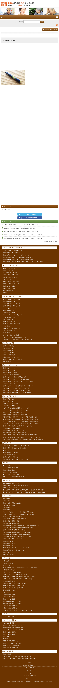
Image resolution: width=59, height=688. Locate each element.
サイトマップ (29, 678)
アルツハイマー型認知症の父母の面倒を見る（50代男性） (19, 658)
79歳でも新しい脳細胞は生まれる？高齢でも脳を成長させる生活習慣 (23, 439)
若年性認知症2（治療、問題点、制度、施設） (16, 485)
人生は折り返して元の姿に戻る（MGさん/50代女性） (18, 656)
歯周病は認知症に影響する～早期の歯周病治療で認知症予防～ (21, 435)
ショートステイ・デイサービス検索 (13, 629)
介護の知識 (6, 561)
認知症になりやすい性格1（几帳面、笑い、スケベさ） (18, 386)
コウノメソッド (7, 450)
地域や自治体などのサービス (11, 647)
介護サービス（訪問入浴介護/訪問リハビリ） (16, 574)
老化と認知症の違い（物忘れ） (12, 252)
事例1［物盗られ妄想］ (9, 321)
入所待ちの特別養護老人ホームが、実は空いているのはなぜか (22, 224)
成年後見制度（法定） (9, 286)
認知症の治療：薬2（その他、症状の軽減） (15, 448)
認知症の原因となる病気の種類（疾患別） (15, 518)
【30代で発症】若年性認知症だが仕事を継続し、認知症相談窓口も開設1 (24, 490)
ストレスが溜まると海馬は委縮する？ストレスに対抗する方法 (21, 419)
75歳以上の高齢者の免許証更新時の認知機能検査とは (19, 228)
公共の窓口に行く (8, 279)
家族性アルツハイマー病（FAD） (12, 487)
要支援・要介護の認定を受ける (12, 281)
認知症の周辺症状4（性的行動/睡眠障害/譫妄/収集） (18, 536)
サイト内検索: (19, 22)
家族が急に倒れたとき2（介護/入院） (13, 585)
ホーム (29, 662)
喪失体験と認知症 (8, 361)
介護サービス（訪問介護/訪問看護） (13, 572)
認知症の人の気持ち (8, 346)
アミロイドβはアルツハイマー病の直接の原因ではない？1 (19, 512)
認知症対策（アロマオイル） (11, 405)
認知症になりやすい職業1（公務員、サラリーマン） (18, 377)
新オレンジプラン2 (8, 554)
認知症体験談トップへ (50, 29)
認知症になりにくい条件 (10, 372)
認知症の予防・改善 (8, 399)
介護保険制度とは (8, 563)
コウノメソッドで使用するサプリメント (14, 476)
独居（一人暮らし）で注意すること (13, 315)
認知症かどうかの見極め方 (10, 457)
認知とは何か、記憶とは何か (11, 521)
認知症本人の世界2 (8, 352)
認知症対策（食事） (8, 401)
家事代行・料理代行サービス (11, 641)
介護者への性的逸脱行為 (10, 608)
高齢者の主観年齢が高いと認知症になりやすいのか (17, 426)
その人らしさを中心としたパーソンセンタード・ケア (18, 610)
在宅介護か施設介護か (9, 594)
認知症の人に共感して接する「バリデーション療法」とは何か (21, 423)
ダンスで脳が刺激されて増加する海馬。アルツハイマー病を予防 (21, 437)
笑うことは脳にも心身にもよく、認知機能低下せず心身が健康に (21, 421)
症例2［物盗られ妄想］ (9, 330)
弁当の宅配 (6, 636)
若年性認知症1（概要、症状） (11, 483)
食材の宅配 (6, 638)
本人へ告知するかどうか (10, 308)
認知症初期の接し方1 (9, 301)
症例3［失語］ (7, 332)
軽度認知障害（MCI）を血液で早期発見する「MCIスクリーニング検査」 (24, 261)
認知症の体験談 (7, 654)
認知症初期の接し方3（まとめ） (12, 306)
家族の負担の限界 (8, 319)
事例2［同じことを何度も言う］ (12, 323)
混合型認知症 (6, 507)
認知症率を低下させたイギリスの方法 (13, 430)
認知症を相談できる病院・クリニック (13, 625)
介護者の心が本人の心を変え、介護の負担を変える (17, 339)
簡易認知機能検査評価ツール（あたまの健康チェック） (19, 259)
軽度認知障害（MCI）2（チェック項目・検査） (16, 547)
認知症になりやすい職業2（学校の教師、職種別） (17, 379)
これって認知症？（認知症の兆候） (13, 250)
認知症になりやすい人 (9, 368)
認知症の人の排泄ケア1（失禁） (12, 601)
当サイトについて (29, 667)
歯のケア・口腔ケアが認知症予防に (13, 412)
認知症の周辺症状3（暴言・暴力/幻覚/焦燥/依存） (17, 534)
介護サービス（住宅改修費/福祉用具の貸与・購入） (18, 579)
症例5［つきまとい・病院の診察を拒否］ (14, 337)
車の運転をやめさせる (9, 317)
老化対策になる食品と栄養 (10, 403)
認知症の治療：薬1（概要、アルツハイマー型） (16, 445)
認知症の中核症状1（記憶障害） (12, 523)
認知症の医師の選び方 (9, 454)
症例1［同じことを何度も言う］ (12, 328)
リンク (29, 673)
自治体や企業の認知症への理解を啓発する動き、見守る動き (21, 231)
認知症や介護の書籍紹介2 (10, 634)
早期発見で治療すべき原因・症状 (12, 516)
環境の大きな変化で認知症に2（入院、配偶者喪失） (18, 392)
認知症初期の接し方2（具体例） (12, 303)
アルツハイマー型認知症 (10, 505)
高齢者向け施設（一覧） (10, 581)
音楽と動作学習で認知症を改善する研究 (14, 432)
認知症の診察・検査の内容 (10, 275)
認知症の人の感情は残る (10, 355)
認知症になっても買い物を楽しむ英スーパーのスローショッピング (23, 235)
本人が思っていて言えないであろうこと (14, 359)
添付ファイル (7, 209)
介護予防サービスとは (9, 570)
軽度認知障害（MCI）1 (9, 545)
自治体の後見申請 (8, 290)
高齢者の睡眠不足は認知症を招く (12, 428)
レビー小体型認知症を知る (10, 452)
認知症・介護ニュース (50, 241)
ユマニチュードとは (8, 616)
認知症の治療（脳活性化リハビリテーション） (16, 459)
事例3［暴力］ (7, 326)
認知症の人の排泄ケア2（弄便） (12, 603)
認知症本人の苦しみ (8, 348)
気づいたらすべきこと (9, 268)
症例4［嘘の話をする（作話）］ (12, 335)
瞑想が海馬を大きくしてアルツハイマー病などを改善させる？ (21, 417)
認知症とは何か (7, 500)
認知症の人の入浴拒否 (9, 599)
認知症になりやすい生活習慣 (11, 374)
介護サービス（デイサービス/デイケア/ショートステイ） (19, 576)
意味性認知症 (6, 509)
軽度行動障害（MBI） (9, 543)
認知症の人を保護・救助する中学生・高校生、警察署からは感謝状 (23, 238)
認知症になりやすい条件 (10, 370)
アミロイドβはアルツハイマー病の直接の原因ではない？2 (19, 514)
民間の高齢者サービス (9, 590)
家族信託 (5, 292)
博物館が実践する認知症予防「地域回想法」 (15, 414)
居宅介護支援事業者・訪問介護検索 (13, 627)
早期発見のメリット (8, 270)
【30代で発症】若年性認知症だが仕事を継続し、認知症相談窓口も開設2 (24, 492)
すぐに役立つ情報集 (8, 623)
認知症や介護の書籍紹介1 (10, 632)
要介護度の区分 (7, 565)
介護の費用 (6, 592)
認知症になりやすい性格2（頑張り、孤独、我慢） (17, 388)
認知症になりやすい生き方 (10, 383)
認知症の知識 (6, 498)
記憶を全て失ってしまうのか (11, 357)
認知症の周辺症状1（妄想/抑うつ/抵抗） (14, 530)
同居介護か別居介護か (9, 312)
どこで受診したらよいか (10, 272)
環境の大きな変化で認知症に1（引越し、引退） (16, 390)
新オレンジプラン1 (8, 552)
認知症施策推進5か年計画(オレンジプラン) (15, 550)
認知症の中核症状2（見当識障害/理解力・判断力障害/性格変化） (21, 525)
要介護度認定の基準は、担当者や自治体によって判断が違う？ (21, 567)
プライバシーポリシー (29, 675)
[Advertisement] (29, 57)
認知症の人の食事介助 (9, 596)
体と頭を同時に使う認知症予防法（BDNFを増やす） (18, 408)
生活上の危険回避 (8, 541)
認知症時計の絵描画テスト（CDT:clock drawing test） (19, 257)
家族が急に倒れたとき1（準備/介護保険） (15, 583)
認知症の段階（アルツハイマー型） (13, 539)
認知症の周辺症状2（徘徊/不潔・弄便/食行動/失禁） (18, 532)
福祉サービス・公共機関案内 (11, 645)
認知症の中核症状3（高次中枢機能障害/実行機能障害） (19, 527)
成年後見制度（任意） (9, 288)
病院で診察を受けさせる (10, 277)
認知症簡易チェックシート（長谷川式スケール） (17, 255)
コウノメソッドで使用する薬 (11, 474)
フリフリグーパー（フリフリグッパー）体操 (15, 410)
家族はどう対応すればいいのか (12, 299)
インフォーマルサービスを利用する (13, 587)
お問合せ (29, 670)
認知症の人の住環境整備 (10, 605)
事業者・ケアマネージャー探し (12, 283)
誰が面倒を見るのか (8, 310)
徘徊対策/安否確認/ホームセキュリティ (14, 643)
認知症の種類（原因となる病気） (12, 503)
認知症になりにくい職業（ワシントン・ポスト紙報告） (19, 381)
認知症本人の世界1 (8, 350)
